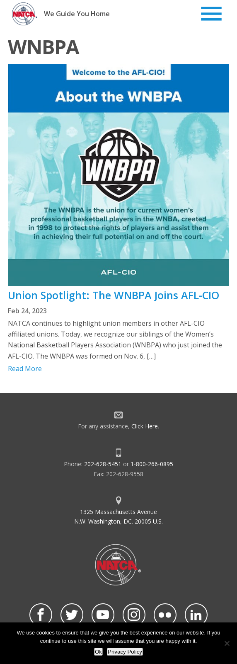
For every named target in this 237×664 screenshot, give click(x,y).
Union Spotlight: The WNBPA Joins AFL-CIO (113, 295)
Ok (98, 652)
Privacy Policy (125, 652)
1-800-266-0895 (152, 464)
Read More (25, 368)
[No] (226, 643)
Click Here (144, 426)
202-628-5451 (102, 464)
